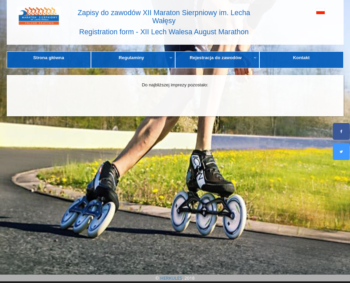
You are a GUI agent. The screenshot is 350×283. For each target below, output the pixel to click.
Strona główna (48, 57)
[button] (311, 11)
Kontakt (301, 57)
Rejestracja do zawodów (223, 57)
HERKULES (171, 278)
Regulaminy (145, 57)
